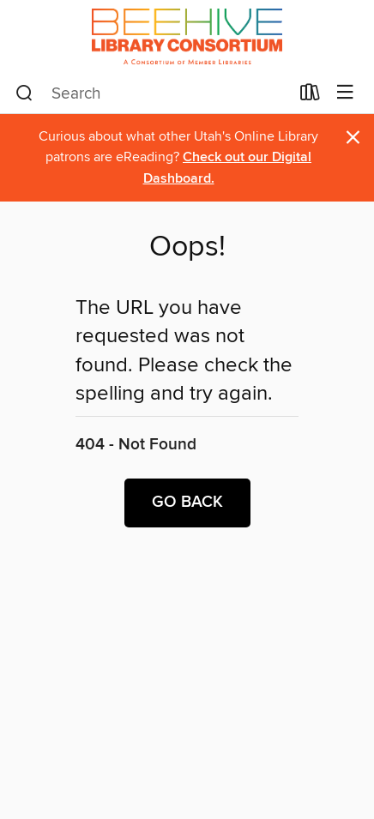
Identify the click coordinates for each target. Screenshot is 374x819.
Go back (187, 502)
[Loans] (310, 96)
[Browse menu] (345, 93)
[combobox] (152, 93)
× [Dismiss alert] (353, 137)
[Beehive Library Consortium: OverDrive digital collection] (187, 36)
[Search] (24, 93)
